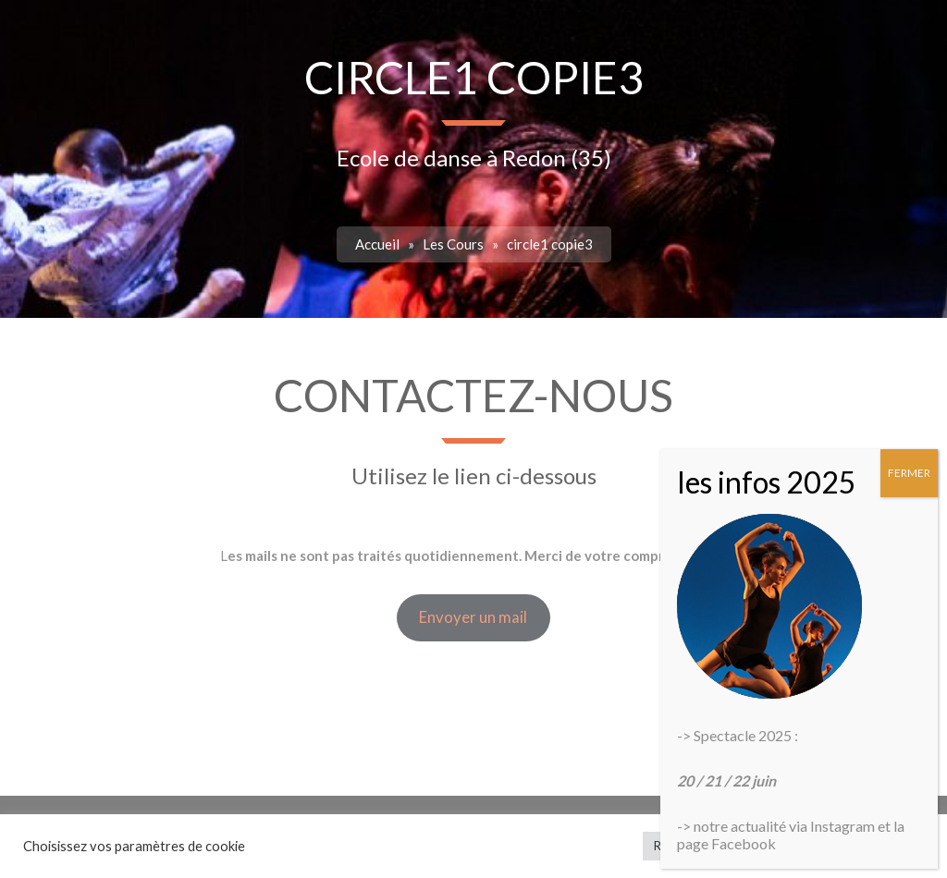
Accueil (377, 244)
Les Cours (453, 244)
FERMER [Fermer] (909, 473)
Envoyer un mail (473, 617)
